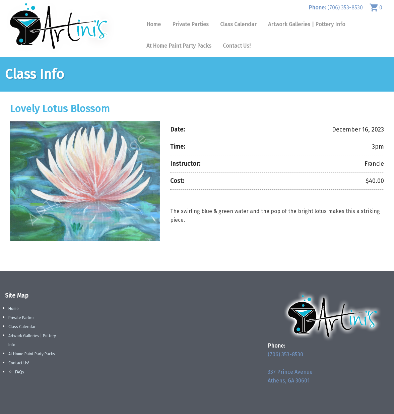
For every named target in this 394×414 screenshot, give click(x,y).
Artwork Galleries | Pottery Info (306, 24)
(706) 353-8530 (336, 7)
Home (153, 24)
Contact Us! (237, 46)
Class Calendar (238, 24)
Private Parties (190, 24)
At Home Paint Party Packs (178, 46)
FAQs (19, 372)
